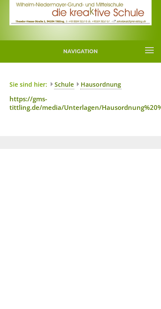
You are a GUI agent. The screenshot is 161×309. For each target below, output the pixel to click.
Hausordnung (101, 84)
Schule (64, 84)
